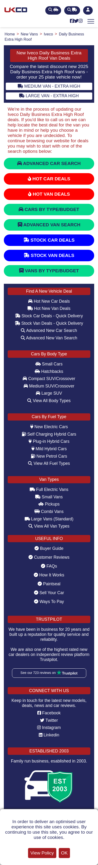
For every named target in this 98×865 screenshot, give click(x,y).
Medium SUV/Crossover (49, 386)
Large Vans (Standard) (49, 519)
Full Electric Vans (49, 489)
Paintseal (49, 583)
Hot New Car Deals (49, 301)
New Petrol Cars (49, 456)
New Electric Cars (49, 426)
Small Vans (49, 497)
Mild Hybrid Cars (49, 448)
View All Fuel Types (49, 463)
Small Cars (49, 364)
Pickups (49, 504)
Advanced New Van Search (49, 338)
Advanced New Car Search (49, 330)
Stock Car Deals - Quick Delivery (49, 315)
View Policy (42, 852)
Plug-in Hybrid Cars (49, 441)
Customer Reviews (49, 557)
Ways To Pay (49, 601)
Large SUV (49, 393)
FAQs (49, 566)
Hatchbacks (49, 371)
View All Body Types (49, 400)
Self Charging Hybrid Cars (49, 434)
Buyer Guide (49, 548)
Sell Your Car (49, 592)
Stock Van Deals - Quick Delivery (49, 323)
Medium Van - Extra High (49, 86)
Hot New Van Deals (49, 308)
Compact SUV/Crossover (49, 378)
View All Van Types (49, 526)
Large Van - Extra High (49, 95)
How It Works (49, 575)
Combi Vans (49, 511)
